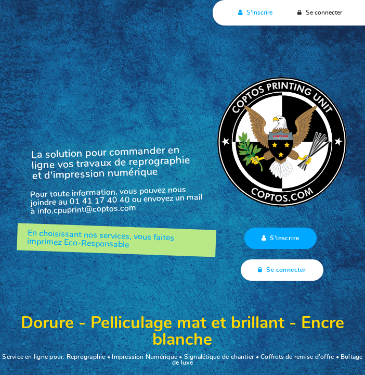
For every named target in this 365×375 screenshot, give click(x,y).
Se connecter (318, 13)
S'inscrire (254, 13)
